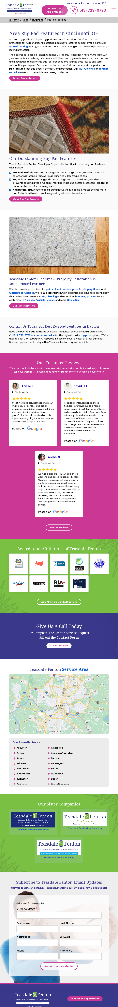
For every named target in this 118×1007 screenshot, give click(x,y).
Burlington (23, 805)
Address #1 (23, 962)
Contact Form (68, 658)
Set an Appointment (27, 79)
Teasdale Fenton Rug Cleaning (85, 851)
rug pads (86, 340)
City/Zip (65, 962)
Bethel (54, 793)
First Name (23, 949)
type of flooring (18, 46)
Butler (54, 805)
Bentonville (23, 793)
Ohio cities (73, 303)
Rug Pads (38, 20)
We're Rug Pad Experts (28, 202)
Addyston (22, 770)
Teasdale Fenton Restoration (33, 852)
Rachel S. (54, 467)
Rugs (26, 20)
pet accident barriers (58, 293)
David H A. (80, 391)
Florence (30, 303)
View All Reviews (59, 546)
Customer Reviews (26, 310)
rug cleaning (49, 300)
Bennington (57, 788)
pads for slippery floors (86, 293)
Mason (50, 303)
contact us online (44, 340)
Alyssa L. (27, 391)
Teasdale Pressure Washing (59, 882)
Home (14, 20)
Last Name (67, 949)
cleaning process (86, 300)
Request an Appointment (57, 10)
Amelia (21, 776)
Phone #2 (66, 976)
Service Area (75, 691)
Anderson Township (62, 776)
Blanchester (24, 799)
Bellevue (21, 788)
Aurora (21, 782)
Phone (20, 976)
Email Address (26, 934)
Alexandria (57, 770)
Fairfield (40, 303)
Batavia (55, 782)
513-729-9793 (92, 10)
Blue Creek (57, 799)
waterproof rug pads (21, 296)
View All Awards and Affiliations (59, 622)
